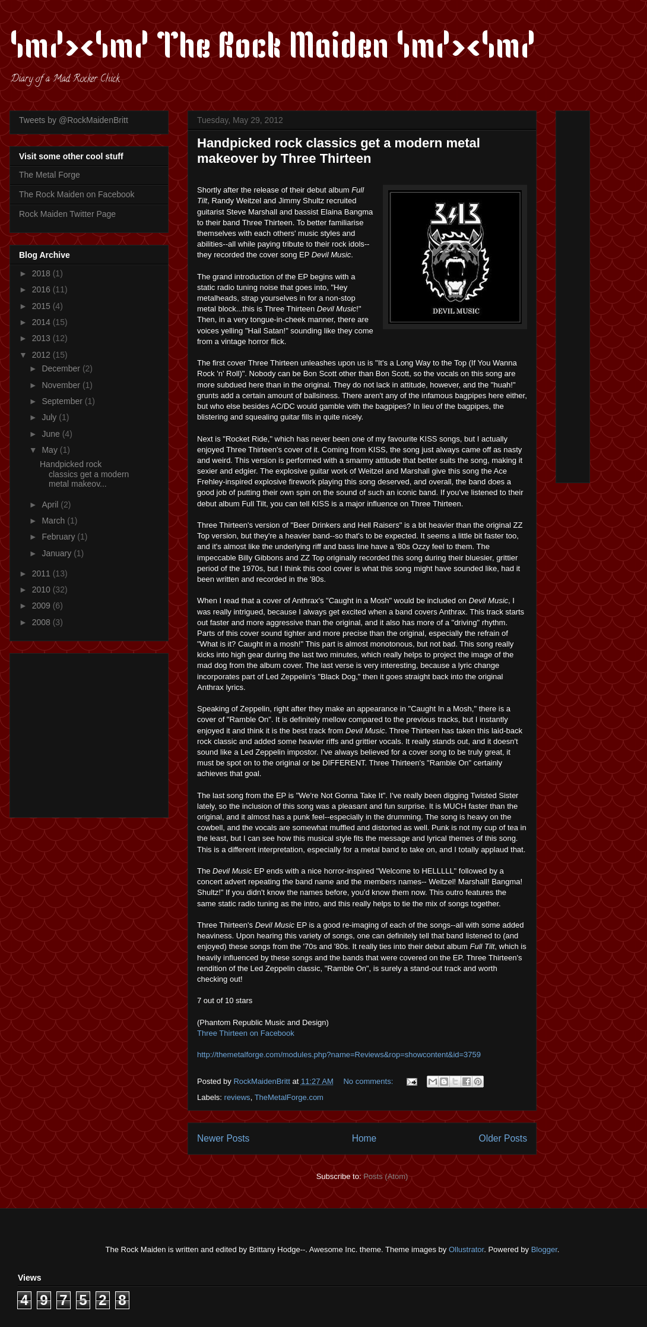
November (62, 385)
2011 (42, 573)
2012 (42, 355)
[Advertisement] (93, 732)
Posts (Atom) (385, 1176)
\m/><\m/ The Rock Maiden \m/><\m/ (272, 49)
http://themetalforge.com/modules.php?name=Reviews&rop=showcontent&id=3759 (339, 1054)
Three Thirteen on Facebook (245, 1033)
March (54, 520)
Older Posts (503, 1138)
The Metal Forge (49, 174)
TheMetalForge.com (289, 1097)
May (50, 450)
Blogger (544, 1249)
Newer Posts (223, 1138)
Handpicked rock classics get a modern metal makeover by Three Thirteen (338, 150)
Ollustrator (466, 1249)
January (58, 553)
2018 (42, 273)
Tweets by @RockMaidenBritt (73, 120)
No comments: (369, 1081)
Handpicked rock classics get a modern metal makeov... (84, 474)
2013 (42, 338)
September (63, 401)
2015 (42, 306)
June (52, 434)
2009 (42, 605)
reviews (237, 1097)
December (62, 368)
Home (364, 1138)
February (59, 536)
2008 (42, 622)
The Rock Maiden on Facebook (77, 194)
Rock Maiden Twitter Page (67, 214)
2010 (42, 589)
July (50, 417)
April (51, 504)
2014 (42, 322)
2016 (42, 289)
